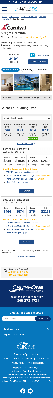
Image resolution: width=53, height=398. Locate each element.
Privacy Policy (17, 362)
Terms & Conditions (26, 257)
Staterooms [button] (43, 69)
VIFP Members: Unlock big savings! (22, 172)
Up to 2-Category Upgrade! (18, 182)
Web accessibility (36, 362)
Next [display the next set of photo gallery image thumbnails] (47, 97)
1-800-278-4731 (35, 2)
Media (6, 358)
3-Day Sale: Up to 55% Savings (20, 175)
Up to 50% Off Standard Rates (19, 179)
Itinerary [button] (27, 69)
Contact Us (20, 274)
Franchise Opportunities (26, 354)
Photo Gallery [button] (10, 69)
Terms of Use (43, 358)
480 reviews (43, 55)
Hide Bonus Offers (26, 143)
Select (26, 191)
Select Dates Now (38, 61)
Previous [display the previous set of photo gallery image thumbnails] (7, 97)
